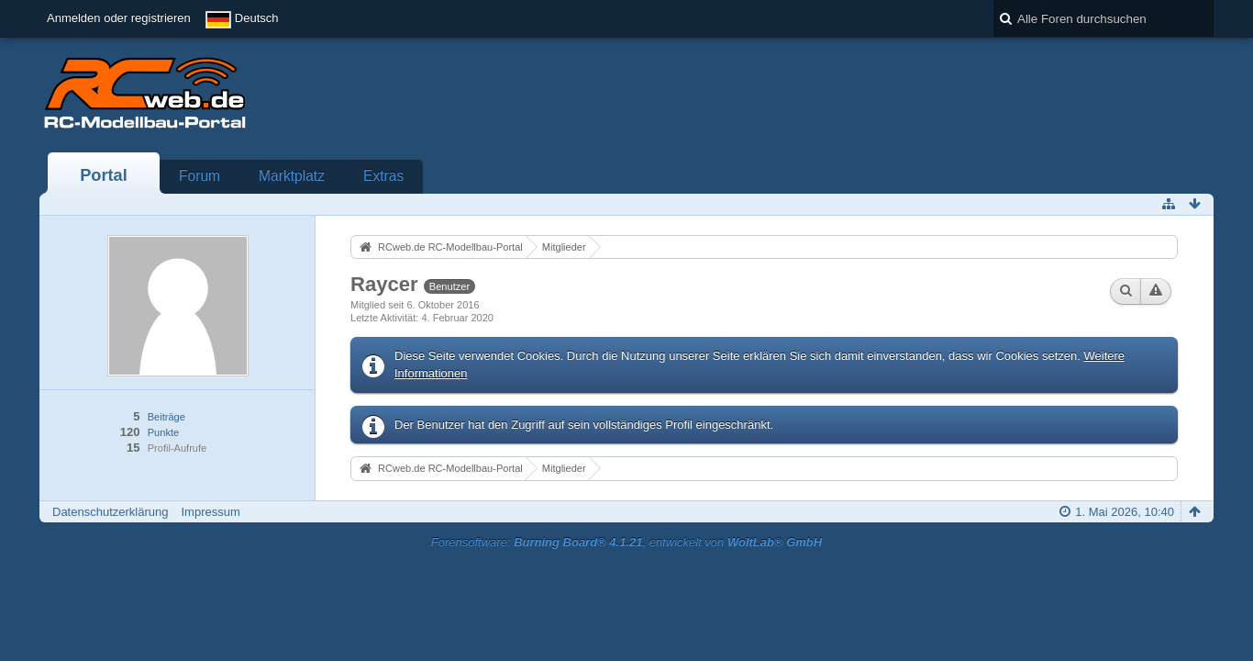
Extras (383, 176)
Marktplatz (292, 176)
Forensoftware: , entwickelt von (626, 542)
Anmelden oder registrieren (119, 18)
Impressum (210, 512)
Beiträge (166, 416)
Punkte (163, 432)
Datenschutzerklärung (110, 512)
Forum (199, 176)
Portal (104, 175)
